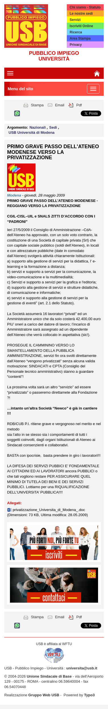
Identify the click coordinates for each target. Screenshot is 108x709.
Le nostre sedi (81, 14)
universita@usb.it (81, 668)
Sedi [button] (53, 127)
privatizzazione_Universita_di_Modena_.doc (49, 510)
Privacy (76, 45)
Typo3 (89, 695)
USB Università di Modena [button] (32, 132)
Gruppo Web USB (43, 695)
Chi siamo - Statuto (85, 7)
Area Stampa (80, 38)
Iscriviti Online (81, 26)
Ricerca (76, 32)
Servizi (75, 20)
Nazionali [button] (38, 127)
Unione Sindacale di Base (49, 676)
